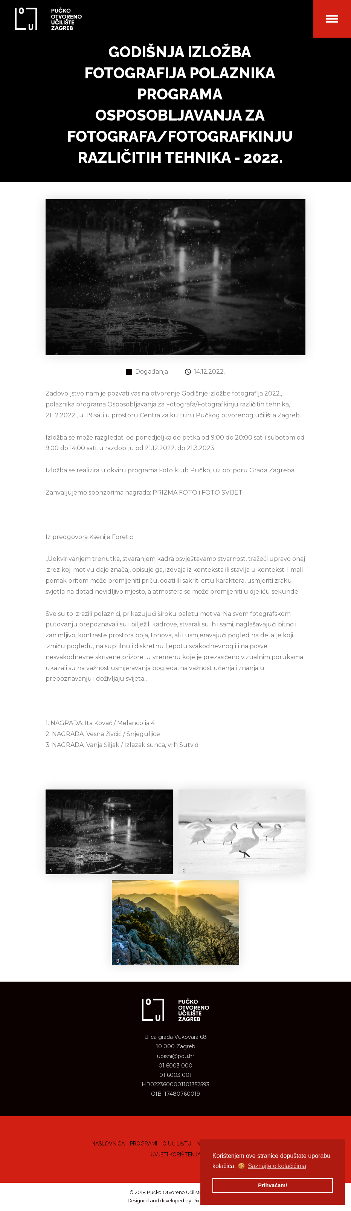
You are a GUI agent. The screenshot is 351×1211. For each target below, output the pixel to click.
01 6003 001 (175, 1075)
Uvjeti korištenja (176, 1154)
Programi (143, 1144)
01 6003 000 (175, 1065)
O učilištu (176, 1144)
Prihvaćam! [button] (272, 1185)
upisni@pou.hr (175, 1056)
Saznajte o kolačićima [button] (277, 1166)
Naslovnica (108, 1144)
